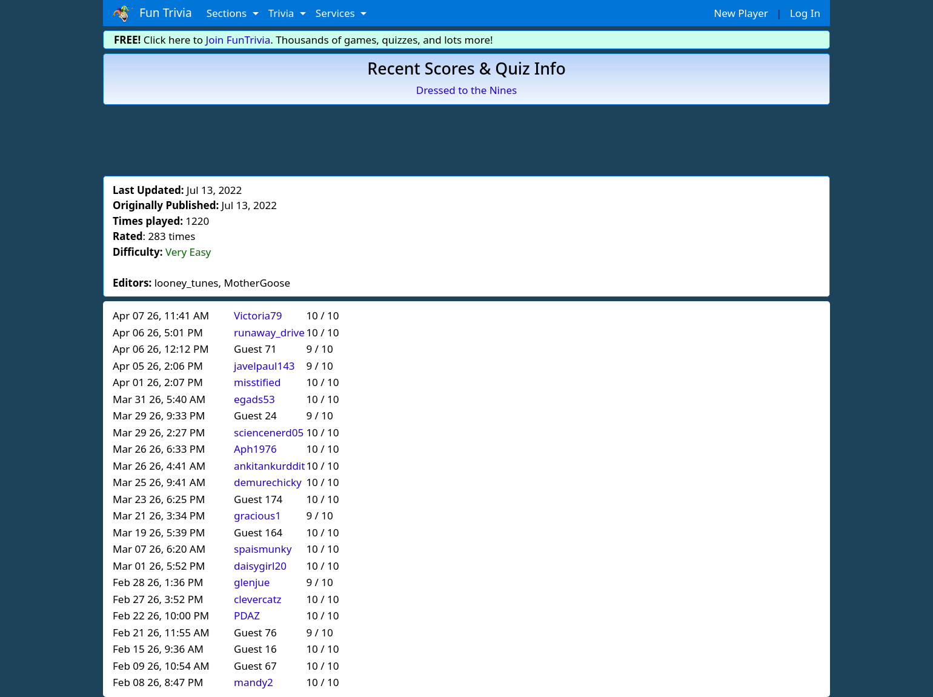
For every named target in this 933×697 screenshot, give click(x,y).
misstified (257, 382)
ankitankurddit (269, 466)
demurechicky (268, 482)
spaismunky (262, 549)
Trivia (282, 13)
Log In (805, 13)
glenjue (252, 582)
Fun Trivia (152, 13)
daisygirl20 (260, 566)
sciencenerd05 (269, 432)
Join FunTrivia (238, 40)
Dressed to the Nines (466, 90)
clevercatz (258, 599)
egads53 (254, 399)
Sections (228, 13)
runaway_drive (269, 332)
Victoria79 (258, 315)
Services (336, 13)
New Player (741, 13)
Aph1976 (255, 449)
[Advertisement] (466, 138)
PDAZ (247, 615)
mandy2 (253, 682)
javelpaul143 (264, 366)
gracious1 (257, 515)
